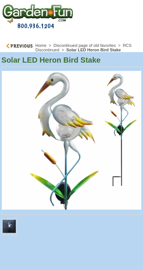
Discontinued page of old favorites (84, 45)
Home (40, 45)
